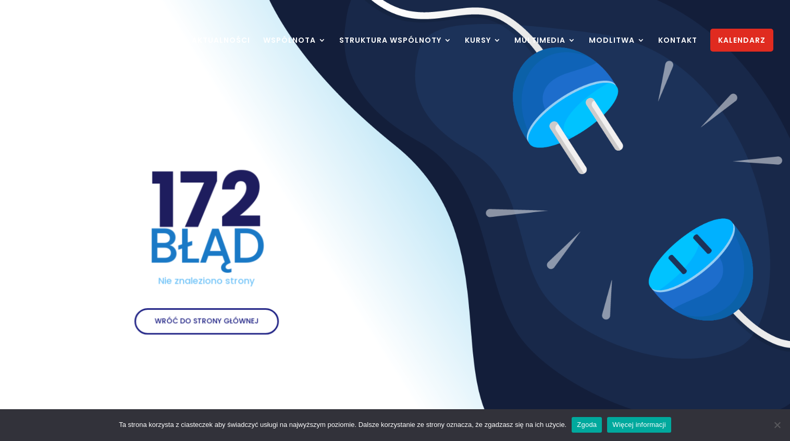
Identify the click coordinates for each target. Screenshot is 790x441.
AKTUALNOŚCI (221, 40)
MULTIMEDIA (539, 40)
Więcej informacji (639, 424)
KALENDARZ (742, 40)
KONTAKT (677, 40)
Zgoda (587, 424)
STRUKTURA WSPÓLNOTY (390, 40)
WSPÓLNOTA (289, 40)
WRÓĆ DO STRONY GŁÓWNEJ (207, 317)
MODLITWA (612, 40)
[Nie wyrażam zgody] (777, 425)
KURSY (478, 40)
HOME (167, 40)
